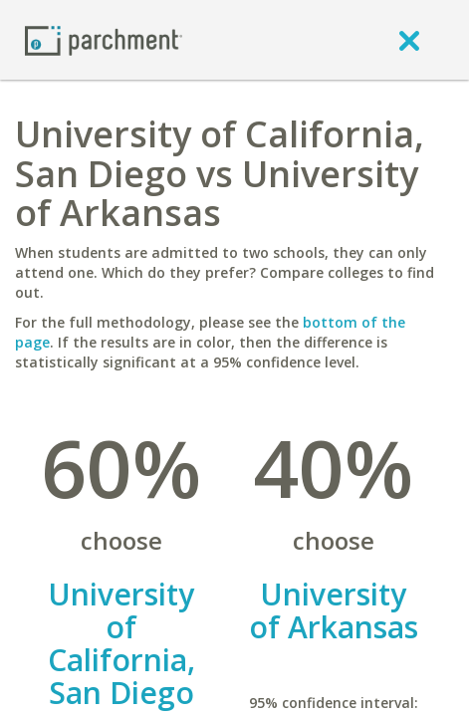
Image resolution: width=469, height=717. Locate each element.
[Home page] (103, 39)
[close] (409, 40)
